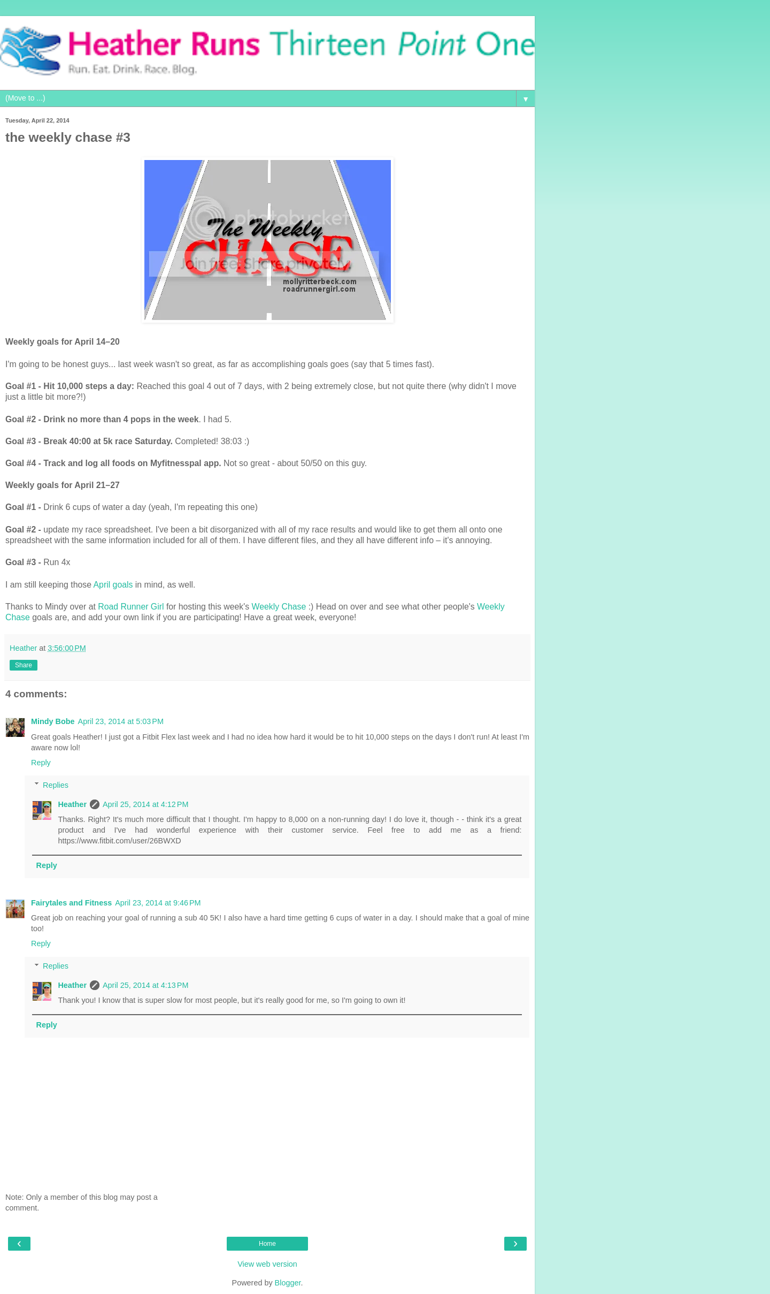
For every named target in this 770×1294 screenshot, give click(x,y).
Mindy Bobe (53, 721)
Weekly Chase (279, 606)
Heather (72, 804)
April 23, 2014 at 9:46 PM (158, 903)
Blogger (288, 1282)
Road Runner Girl (131, 606)
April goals (113, 584)
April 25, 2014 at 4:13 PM (145, 985)
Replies (55, 785)
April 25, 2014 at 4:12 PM (145, 804)
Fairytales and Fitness (71, 903)
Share (23, 665)
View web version (267, 1264)
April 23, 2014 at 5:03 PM (121, 721)
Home (267, 1243)
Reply (41, 762)
